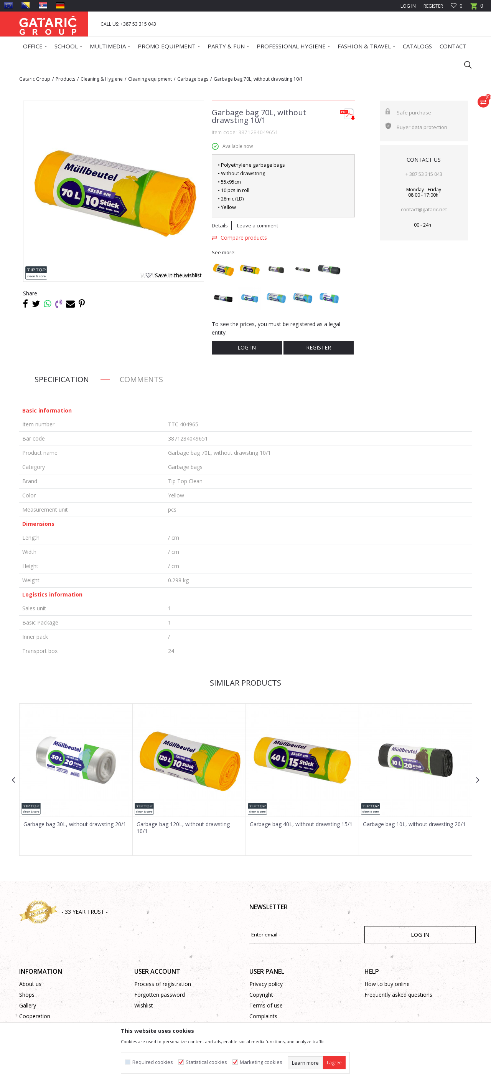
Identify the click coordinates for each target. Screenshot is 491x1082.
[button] (464, 64)
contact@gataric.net (424, 209)
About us (30, 984)
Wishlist (143, 1005)
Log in (246, 347)
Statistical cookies (206, 1062)
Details (220, 225)
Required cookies (152, 1062)
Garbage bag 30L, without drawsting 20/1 (74, 824)
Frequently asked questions (398, 994)
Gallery (27, 1005)
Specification (62, 379)
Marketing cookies (261, 1062)
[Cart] (476, 8)
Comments (141, 379)
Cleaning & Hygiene (102, 79)
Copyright (261, 994)
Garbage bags (192, 79)
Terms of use (266, 1005)
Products (65, 79)
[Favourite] (457, 6)
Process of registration (162, 984)
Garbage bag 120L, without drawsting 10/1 (183, 828)
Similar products (245, 683)
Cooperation (34, 1016)
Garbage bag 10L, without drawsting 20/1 (414, 824)
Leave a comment (257, 225)
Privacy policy (266, 984)
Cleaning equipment (150, 79)
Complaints (263, 1016)
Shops (27, 994)
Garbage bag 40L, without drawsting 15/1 (301, 824)
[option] (76, 779)
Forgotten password (159, 994)
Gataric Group (34, 79)
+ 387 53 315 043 (423, 174)
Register (433, 6)
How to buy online (387, 984)
